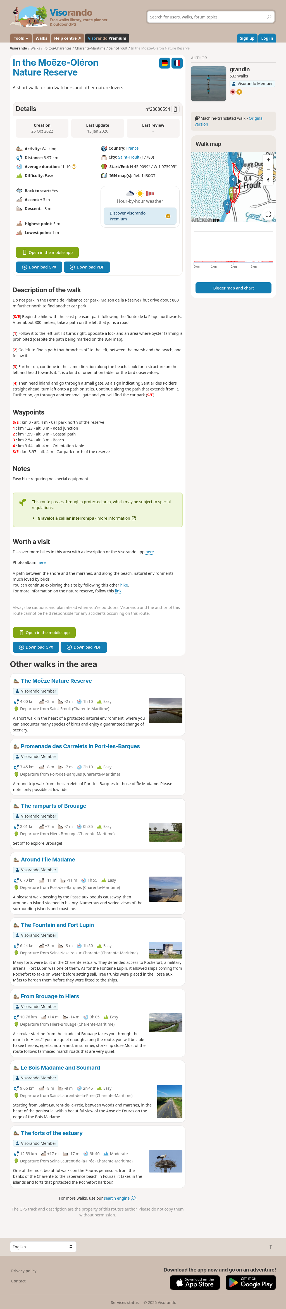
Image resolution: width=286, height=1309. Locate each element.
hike (124, 585)
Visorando (18, 48)
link (118, 591)
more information (116, 518)
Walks (41, 38)
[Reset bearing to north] (268, 180)
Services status (125, 1302)
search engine (119, 1198)
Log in (267, 38)
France (132, 148)
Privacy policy (24, 1270)
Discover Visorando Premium (140, 216)
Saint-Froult (128, 157)
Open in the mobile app (47, 252)
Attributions (201, 218)
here (150, 551)
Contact (18, 1281)
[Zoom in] (268, 160)
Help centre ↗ (67, 38)
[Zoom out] (268, 170)
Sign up (247, 38)
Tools (21, 38)
